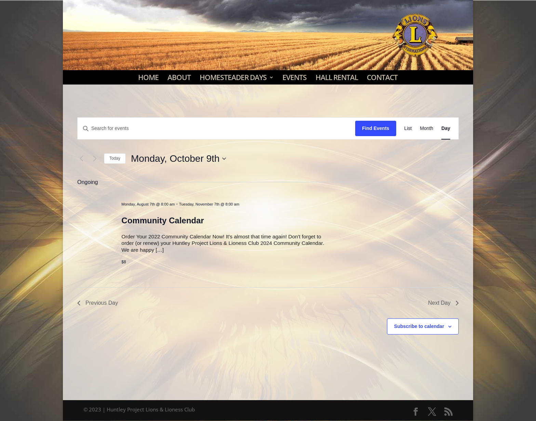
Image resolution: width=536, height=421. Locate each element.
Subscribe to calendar (419, 326)
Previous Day (97, 303)
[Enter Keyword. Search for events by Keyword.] (216, 128)
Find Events (375, 128)
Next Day (443, 303)
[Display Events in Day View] (445, 128)
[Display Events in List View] (408, 128)
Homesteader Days (233, 77)
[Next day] (95, 159)
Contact (382, 77)
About (179, 77)
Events (294, 77)
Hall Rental (337, 77)
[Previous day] (81, 159)
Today (114, 158)
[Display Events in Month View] (426, 128)
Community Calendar (162, 220)
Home (148, 77)
